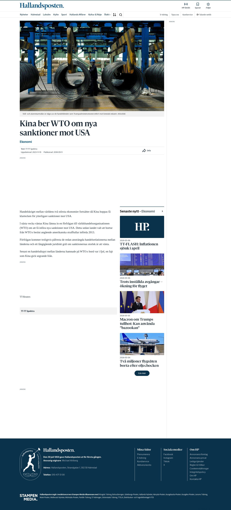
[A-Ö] (115, 15)
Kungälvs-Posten (188, 494)
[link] (42, 5)
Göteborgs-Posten (131, 494)
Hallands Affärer (78, 14)
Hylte (56, 14)
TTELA (120, 497)
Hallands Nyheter (145, 494)
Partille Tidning (85, 497)
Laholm (47, 14)
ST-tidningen (96, 497)
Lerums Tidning (201, 494)
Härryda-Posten (159, 494)
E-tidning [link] (164, 14)
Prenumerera (143, 454)
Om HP (193, 475)
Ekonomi (26, 142)
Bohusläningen (118, 494)
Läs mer (142, 373)
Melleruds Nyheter (57, 497)
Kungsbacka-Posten (173, 494)
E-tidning (141, 457)
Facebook (168, 454)
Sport (64, 14)
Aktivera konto (144, 465)
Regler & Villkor (197, 465)
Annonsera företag (199, 454)
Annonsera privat (198, 457)
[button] (120, 14)
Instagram (168, 457)
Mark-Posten (45, 497)
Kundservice (143, 461)
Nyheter (24, 14)
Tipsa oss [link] (175, 14)
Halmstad (35, 14)
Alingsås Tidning (105, 494)
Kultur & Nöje (95, 14)
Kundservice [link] (188, 14)
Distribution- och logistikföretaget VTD (139, 497)
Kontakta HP (196, 479)
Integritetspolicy (198, 472)
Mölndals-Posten (71, 497)
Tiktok (166, 461)
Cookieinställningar (199, 468)
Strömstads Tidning (109, 497)
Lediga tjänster (197, 461)
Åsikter (107, 14)
